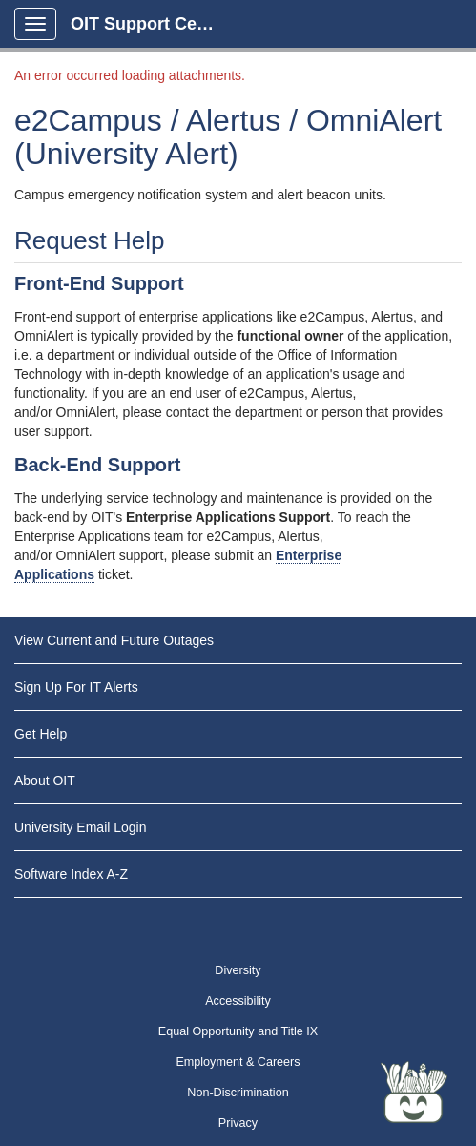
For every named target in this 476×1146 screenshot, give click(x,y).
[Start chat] (414, 1093)
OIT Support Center (150, 23)
